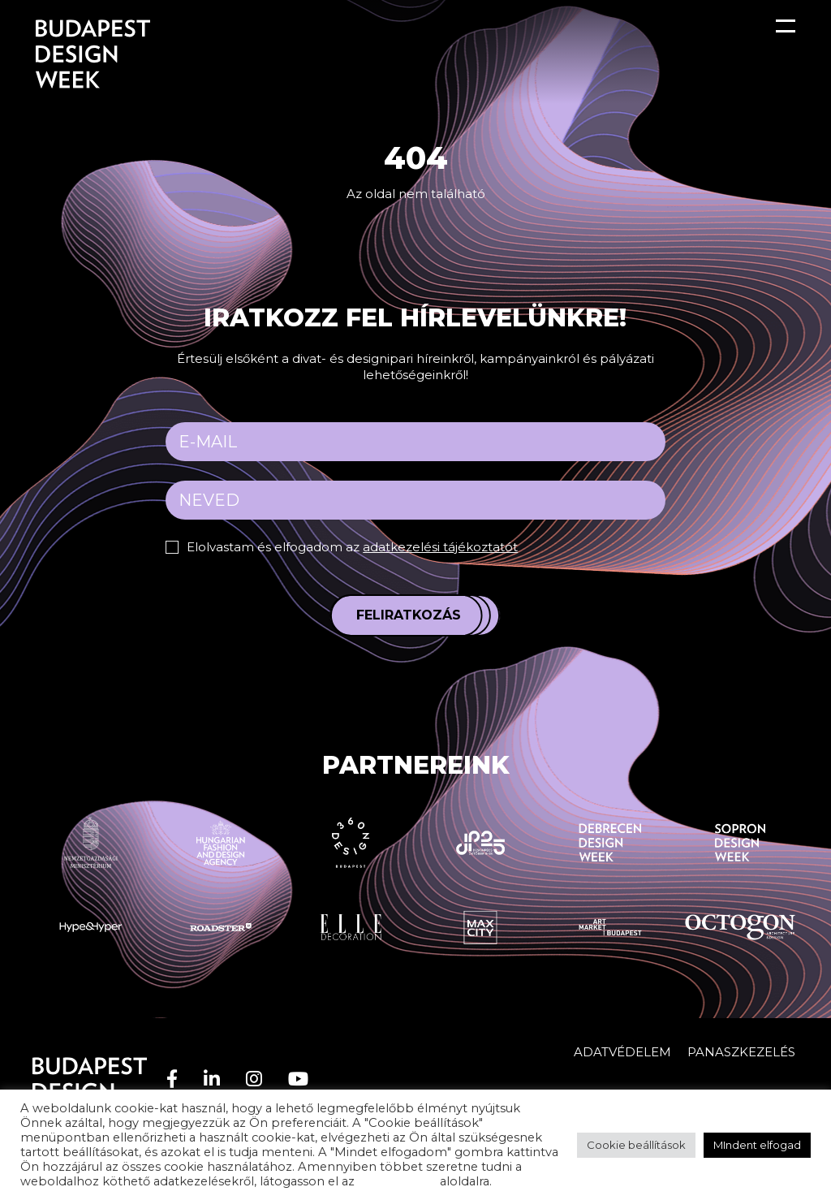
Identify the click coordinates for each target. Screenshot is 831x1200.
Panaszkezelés (741, 1052)
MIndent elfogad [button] (757, 1144)
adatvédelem (397, 1181)
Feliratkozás (408, 615)
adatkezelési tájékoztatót (440, 547)
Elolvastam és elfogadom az (352, 547)
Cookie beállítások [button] (636, 1144)
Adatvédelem (622, 1052)
